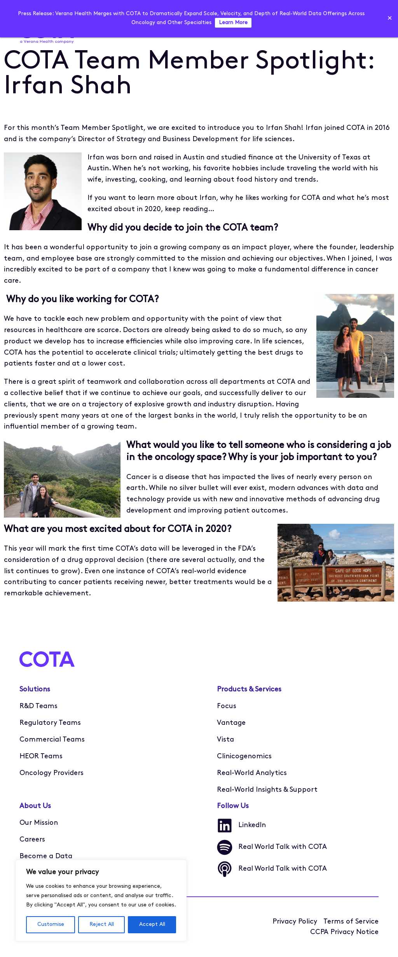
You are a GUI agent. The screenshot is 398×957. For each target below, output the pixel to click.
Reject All (101, 924)
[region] (101, 900)
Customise (50, 924)
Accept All (152, 924)
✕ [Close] (389, 19)
